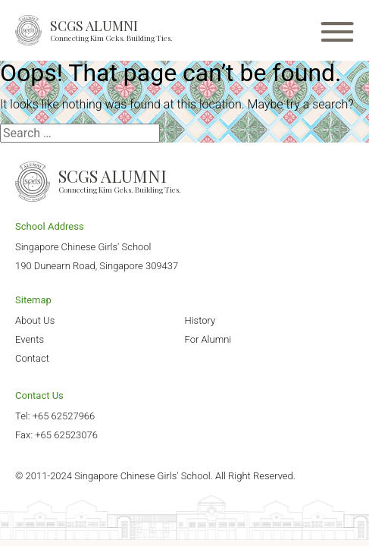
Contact (32, 358)
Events (29, 339)
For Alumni (208, 339)
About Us (35, 320)
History (200, 320)
